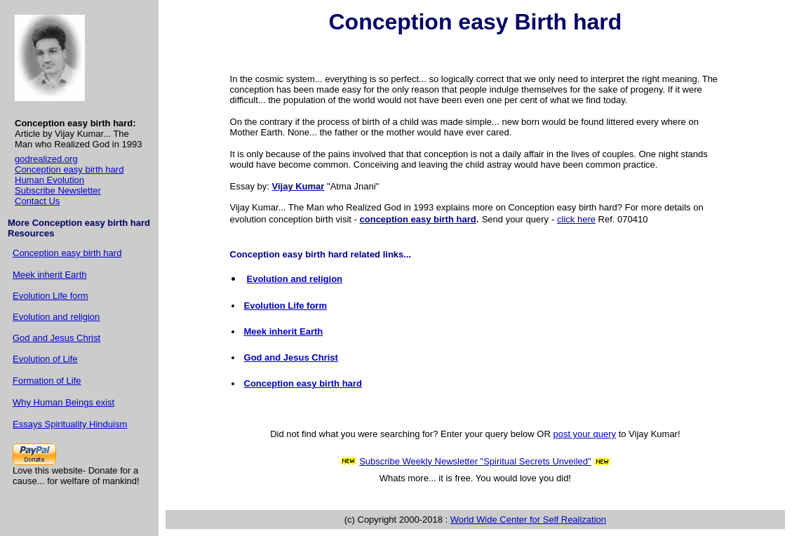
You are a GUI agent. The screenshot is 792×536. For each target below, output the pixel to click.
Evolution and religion (56, 316)
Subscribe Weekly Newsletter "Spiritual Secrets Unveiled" (475, 461)
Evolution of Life (45, 359)
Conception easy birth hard (69, 169)
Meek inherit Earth (50, 274)
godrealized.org (46, 159)
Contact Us (37, 201)
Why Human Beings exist (63, 402)
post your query (584, 434)
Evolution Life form (50, 295)
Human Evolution (49, 180)
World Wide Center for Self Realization (528, 519)
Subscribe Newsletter (58, 190)
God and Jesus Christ (56, 338)
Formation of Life (47, 380)
